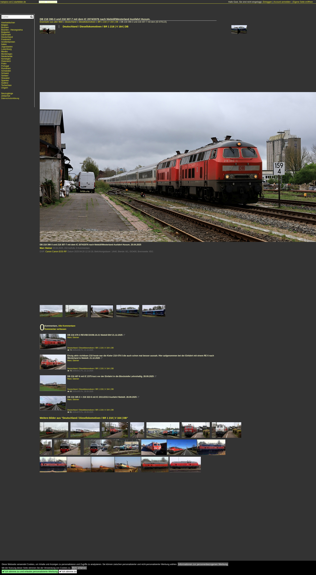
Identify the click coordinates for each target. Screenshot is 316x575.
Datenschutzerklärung (10, 98)
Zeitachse (5, 96)
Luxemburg (6, 49)
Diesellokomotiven (87, 22)
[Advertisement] (129, 61)
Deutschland (70, 22)
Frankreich (6, 39)
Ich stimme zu (67, 571)
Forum (42, 2)
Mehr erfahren (79, 568)
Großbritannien (8, 42)
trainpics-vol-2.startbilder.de (13, 2)
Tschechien (6, 85)
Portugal (5, 66)
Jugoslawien (7, 47)
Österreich (6, 61)
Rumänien (6, 68)
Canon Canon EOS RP (55, 251)
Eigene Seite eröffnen (303, 2)
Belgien (4, 25)
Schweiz (5, 73)
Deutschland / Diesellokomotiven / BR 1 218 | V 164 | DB (95, 26)
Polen (4, 63)
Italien (4, 44)
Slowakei (5, 78)
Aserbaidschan (8, 22)
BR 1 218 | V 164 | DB (108, 22)
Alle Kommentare (66, 326)
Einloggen (267, 2)
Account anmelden (282, 2)
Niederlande (6, 56)
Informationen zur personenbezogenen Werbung (203, 564)
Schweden (6, 71)
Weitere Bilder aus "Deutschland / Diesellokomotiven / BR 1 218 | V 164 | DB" (84, 418)
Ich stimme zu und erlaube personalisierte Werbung (30, 571)
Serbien (4, 75)
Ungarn (4, 88)
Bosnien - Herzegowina (12, 30)
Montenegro (6, 54)
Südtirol (4, 83)
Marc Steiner (46, 248)
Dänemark (6, 34)
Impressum (51, 2)
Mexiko (4, 51)
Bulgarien (5, 32)
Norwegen (6, 59)
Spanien (5, 80)
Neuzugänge (7, 93)
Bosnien (5, 27)
